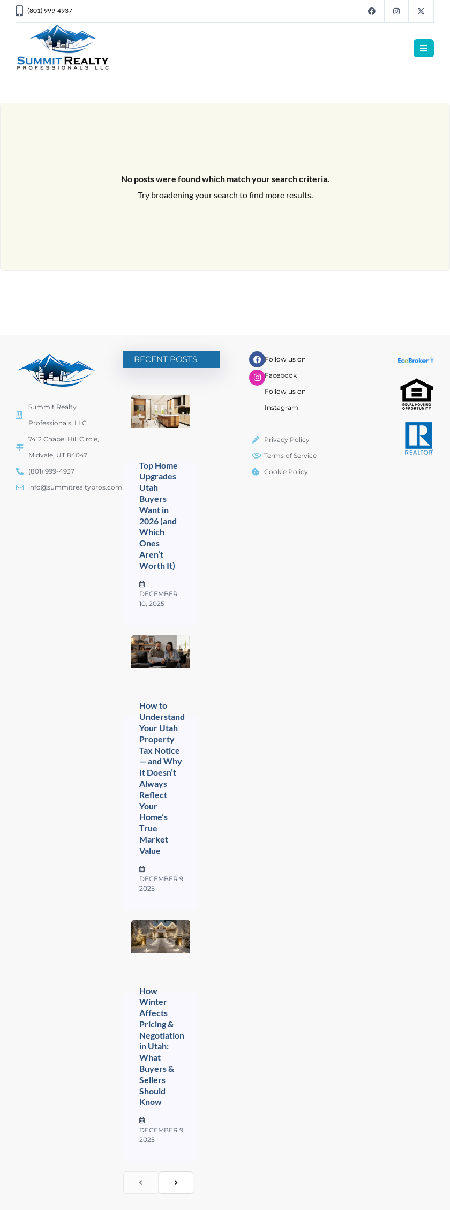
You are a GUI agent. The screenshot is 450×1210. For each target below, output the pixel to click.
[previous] (141, 1182)
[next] (176, 1182)
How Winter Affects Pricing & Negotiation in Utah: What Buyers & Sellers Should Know (161, 1046)
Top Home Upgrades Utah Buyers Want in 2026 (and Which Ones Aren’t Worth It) (158, 515)
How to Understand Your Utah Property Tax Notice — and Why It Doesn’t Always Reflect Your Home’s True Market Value (162, 777)
